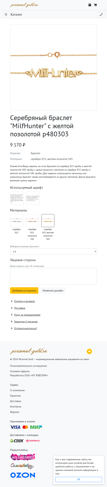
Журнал (14, 412)
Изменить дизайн (53, 290)
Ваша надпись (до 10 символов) (27, 266)
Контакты (15, 406)
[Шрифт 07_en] (32, 198)
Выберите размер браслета (24, 246)
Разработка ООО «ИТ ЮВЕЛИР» (29, 375)
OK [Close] (78, 479)
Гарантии (15, 395)
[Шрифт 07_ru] (17, 198)
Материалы (18, 210)
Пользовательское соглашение (28, 365)
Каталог (16, 14)
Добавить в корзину (24, 290)
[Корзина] (95, 5)
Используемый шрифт (26, 187)
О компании (17, 390)
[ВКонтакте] (89, 351)
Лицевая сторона (23, 260)
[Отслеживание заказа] (89, 5)
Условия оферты (20, 371)
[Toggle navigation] (6, 14)
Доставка (15, 401)
